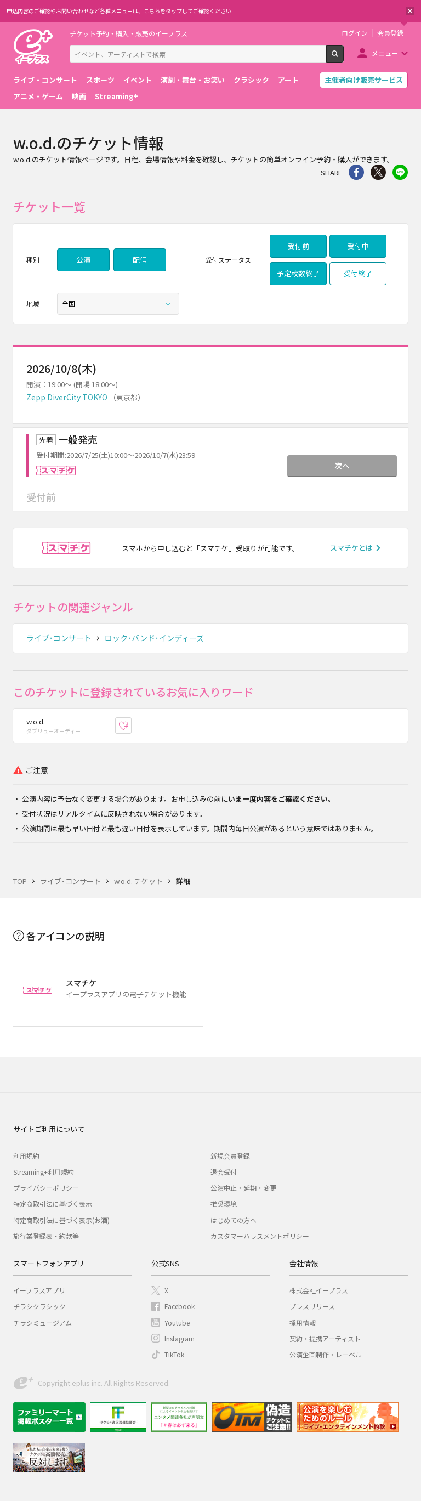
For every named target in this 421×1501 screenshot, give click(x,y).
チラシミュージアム (42, 1322)
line (400, 172)
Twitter (378, 172)
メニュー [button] (385, 53)
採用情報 (302, 1322)
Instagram (179, 1338)
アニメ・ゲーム (38, 96)
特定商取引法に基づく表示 (52, 1203)
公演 (83, 259)
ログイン (355, 33)
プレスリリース (312, 1306)
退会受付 (223, 1171)
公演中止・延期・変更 (243, 1187)
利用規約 (26, 1155)
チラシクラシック (39, 1306)
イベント (137, 80)
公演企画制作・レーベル (325, 1354)
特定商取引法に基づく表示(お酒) (61, 1220)
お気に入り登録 (131, 726)
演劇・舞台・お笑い (193, 80)
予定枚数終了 (298, 273)
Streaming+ (117, 96)
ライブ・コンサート (45, 80)
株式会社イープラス (318, 1290)
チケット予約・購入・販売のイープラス (128, 33)
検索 (343, 58)
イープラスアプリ (39, 1290)
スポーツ (100, 80)
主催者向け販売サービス (364, 80)
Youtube (177, 1322)
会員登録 (390, 33)
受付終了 (358, 273)
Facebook (179, 1306)
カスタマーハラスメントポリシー (259, 1236)
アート (288, 80)
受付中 (358, 246)
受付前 (298, 246)
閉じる (410, 11)
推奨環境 (223, 1203)
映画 (79, 96)
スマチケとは (351, 547)
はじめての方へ (233, 1220)
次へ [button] (342, 465)
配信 (140, 259)
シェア (356, 172)
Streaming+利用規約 (43, 1171)
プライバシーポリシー (46, 1187)
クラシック (251, 80)
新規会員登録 (230, 1155)
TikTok (174, 1354)
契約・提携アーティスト (325, 1338)
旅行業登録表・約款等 (46, 1236)
